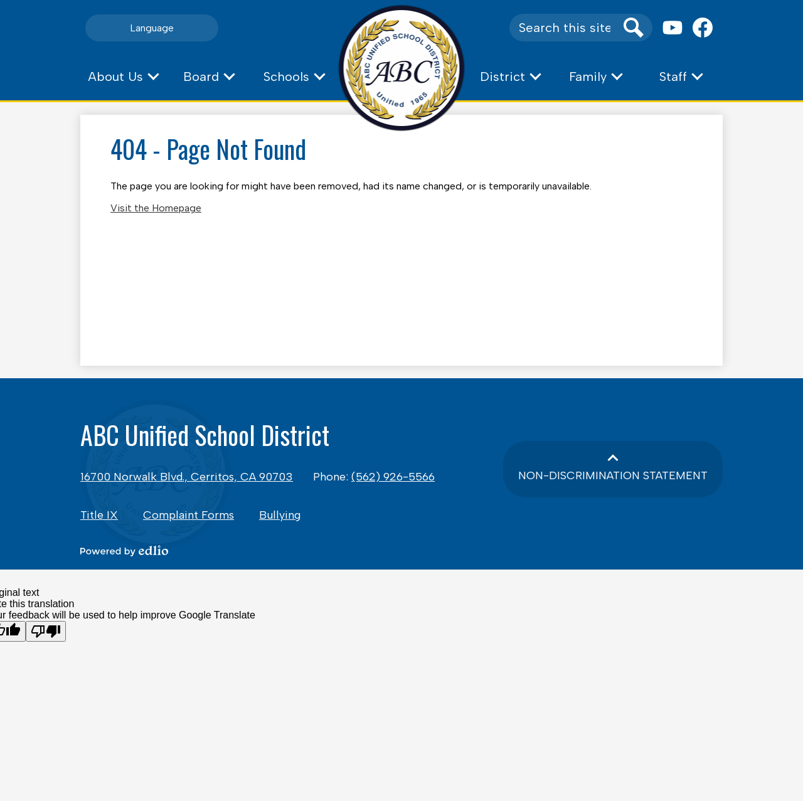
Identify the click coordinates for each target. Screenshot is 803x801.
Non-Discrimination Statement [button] (613, 475)
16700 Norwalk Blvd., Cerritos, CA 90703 (186, 477)
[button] (123, 76)
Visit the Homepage (155, 208)
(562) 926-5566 (393, 477)
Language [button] (152, 28)
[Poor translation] (46, 631)
